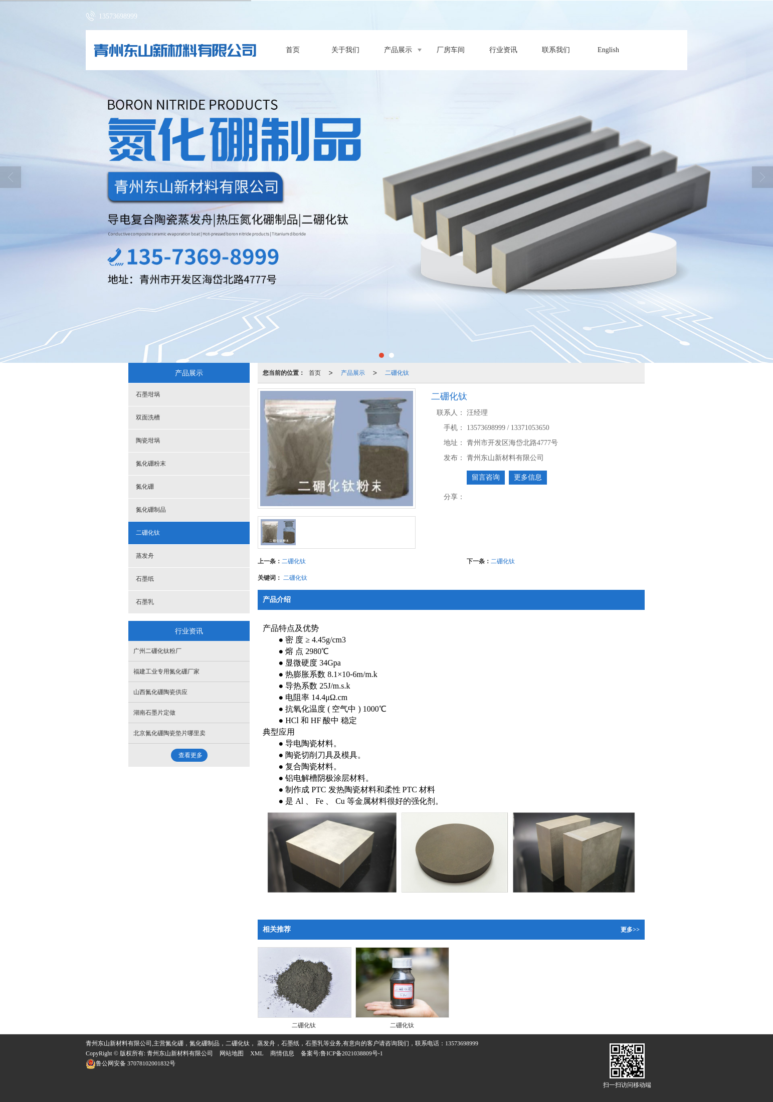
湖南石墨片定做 (154, 712)
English (608, 50)
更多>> (630, 929)
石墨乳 (145, 601)
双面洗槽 (148, 417)
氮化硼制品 (151, 509)
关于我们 (345, 50)
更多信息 (528, 477)
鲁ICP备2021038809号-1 (351, 1053)
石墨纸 (145, 578)
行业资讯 (503, 50)
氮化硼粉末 (151, 463)
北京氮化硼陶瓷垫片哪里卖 (169, 733)
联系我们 (556, 50)
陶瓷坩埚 (148, 440)
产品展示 (398, 50)
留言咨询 (486, 477)
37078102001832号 (130, 1063)
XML (257, 1053)
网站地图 (232, 1053)
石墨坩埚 (148, 394)
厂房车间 (451, 50)
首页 (293, 50)
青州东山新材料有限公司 (180, 1053)
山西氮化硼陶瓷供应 (160, 692)
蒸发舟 (145, 555)
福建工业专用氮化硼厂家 (166, 671)
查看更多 (190, 755)
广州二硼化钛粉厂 (157, 650)
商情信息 (282, 1053)
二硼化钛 (397, 372)
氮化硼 (145, 486)
